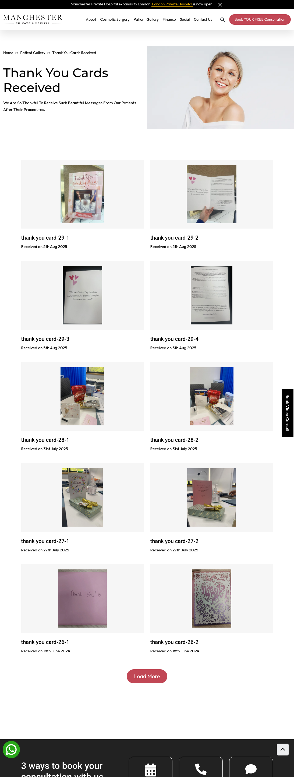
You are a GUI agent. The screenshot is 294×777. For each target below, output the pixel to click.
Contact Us (203, 19)
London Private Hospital (172, 4)
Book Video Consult (287, 412)
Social (185, 19)
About (91, 19)
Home (8, 52)
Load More (147, 676)
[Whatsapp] (11, 749)
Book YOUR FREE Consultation (260, 19)
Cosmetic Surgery (114, 19)
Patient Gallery (146, 19)
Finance (169, 19)
